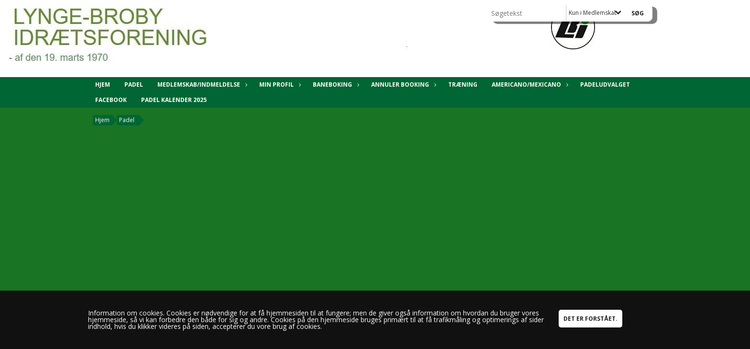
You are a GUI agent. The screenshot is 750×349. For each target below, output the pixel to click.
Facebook (111, 100)
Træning (462, 84)
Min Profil (278, 84)
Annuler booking (402, 84)
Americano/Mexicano (529, 84)
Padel (133, 84)
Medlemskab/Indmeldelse (201, 84)
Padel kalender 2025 (174, 100)
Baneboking (335, 84)
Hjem (102, 84)
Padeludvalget (605, 84)
